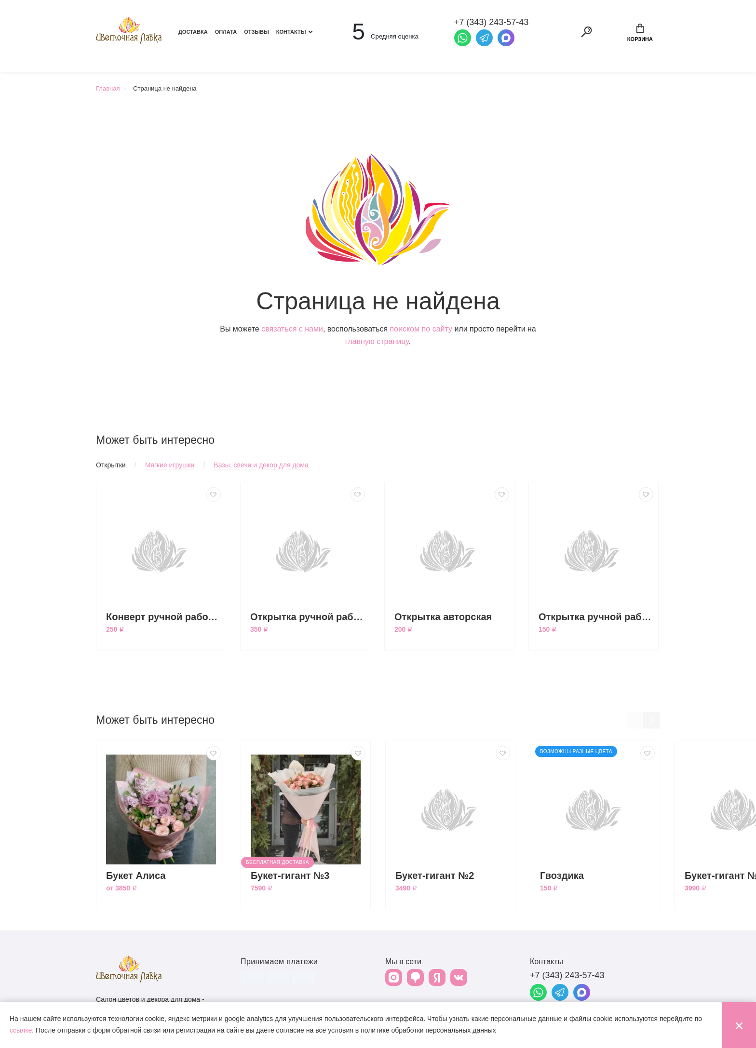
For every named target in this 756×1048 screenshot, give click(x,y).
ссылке (21, 1030)
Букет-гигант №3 (290, 875)
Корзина (640, 33)
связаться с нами (292, 329)
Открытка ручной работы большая (307, 616)
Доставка (193, 32)
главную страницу (377, 341)
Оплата (226, 32)
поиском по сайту (421, 329)
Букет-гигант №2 (434, 875)
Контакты (291, 32)
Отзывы (256, 32)
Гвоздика (562, 875)
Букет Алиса (135, 875)
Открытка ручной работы (596, 616)
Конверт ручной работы (163, 616)
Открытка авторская (443, 616)
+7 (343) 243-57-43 (567, 975)
